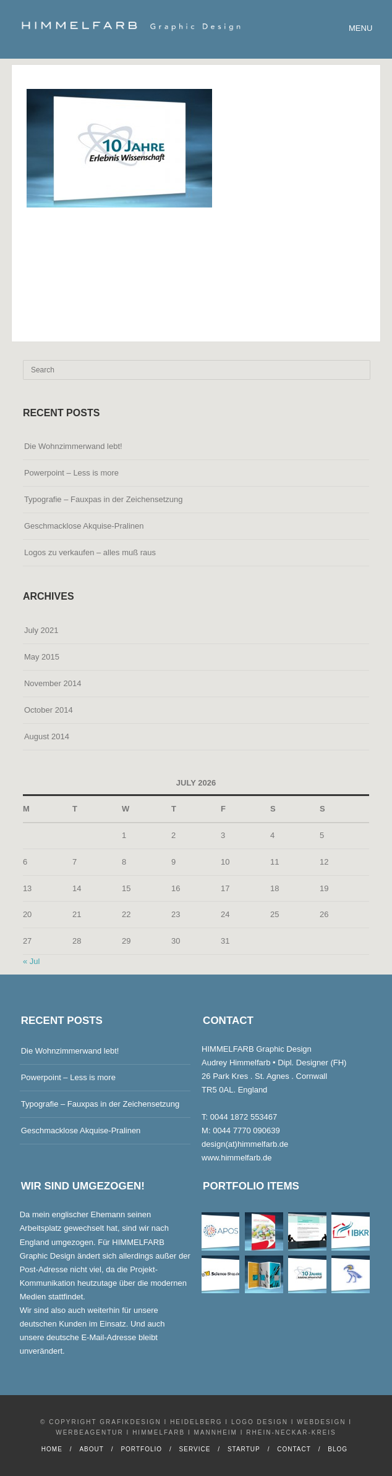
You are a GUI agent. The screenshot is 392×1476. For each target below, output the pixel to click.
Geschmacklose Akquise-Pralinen (84, 525)
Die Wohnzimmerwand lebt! (73, 446)
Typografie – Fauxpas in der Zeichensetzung (103, 499)
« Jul (31, 961)
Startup (244, 1449)
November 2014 (53, 683)
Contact (294, 1449)
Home (51, 1449)
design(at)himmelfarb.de (245, 1144)
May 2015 (41, 656)
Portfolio (141, 1449)
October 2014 (48, 710)
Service (195, 1449)
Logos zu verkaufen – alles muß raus (90, 552)
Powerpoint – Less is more (71, 472)
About (91, 1449)
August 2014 (46, 736)
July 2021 (41, 630)
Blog (337, 1449)
